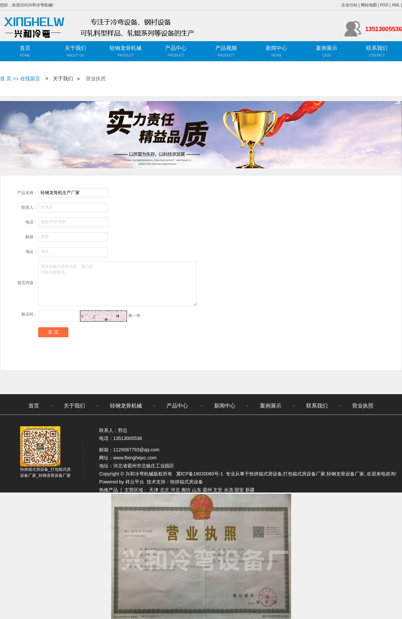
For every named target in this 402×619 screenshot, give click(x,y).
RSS (384, 5)
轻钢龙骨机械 (126, 48)
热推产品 (108, 490)
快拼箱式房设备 (265, 473)
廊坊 (186, 490)
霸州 (207, 490)
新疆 (250, 490)
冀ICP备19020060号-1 (199, 473)
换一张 (134, 315)
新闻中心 (276, 48)
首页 (25, 48)
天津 (153, 490)
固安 (239, 490)
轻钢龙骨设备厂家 (345, 473)
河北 (175, 490)
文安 (217, 490)
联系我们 (377, 48)
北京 (164, 490)
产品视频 (226, 48)
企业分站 (349, 5)
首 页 (5, 78)
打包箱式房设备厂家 (304, 473)
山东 (196, 490)
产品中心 (176, 48)
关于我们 (75, 48)
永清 (228, 490)
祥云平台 (134, 481)
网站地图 (369, 5)
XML (396, 5)
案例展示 (326, 48)
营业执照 (96, 78)
